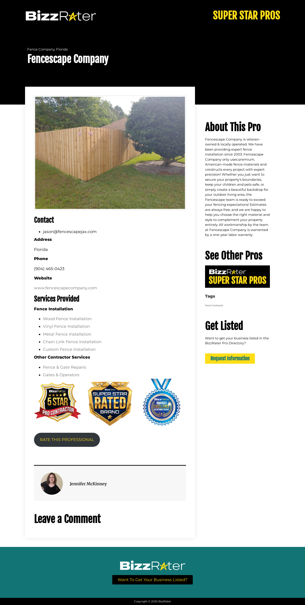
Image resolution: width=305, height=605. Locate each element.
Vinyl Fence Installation (66, 326)
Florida (62, 49)
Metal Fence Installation (67, 334)
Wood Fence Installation (67, 318)
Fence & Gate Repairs (64, 367)
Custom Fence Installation (69, 349)
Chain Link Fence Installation (72, 341)
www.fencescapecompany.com (65, 288)
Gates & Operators (61, 374)
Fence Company (41, 49)
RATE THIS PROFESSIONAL (67, 439)
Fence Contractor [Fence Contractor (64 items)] (214, 305)
